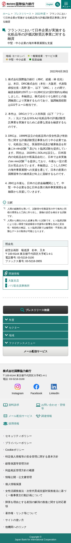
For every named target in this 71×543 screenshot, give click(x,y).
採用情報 (14, 423)
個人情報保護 (13, 484)
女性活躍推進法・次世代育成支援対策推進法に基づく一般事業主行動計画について (35, 493)
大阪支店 (13, 280)
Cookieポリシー (14, 449)
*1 (28, 148)
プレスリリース (22, 13)
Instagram (17, 393)
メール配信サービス (36, 351)
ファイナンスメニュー (22, 343)
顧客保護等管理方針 (17, 463)
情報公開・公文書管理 (18, 477)
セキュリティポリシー (18, 435)
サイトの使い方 (14, 519)
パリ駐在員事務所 (19, 285)
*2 (26, 160)
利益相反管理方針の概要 (19, 470)
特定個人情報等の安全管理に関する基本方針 (31, 456)
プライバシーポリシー (18, 442)
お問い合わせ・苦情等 (53, 406)
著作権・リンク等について (21, 513)
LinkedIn (54, 393)
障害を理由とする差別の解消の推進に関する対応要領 (35, 504)
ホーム (6, 13)
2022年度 (40, 13)
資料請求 (14, 404)
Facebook (36, 393)
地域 (11, 335)
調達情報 (46, 415)
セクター (14, 327)
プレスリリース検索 (37, 310)
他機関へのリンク (16, 526)
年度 (11, 319)
